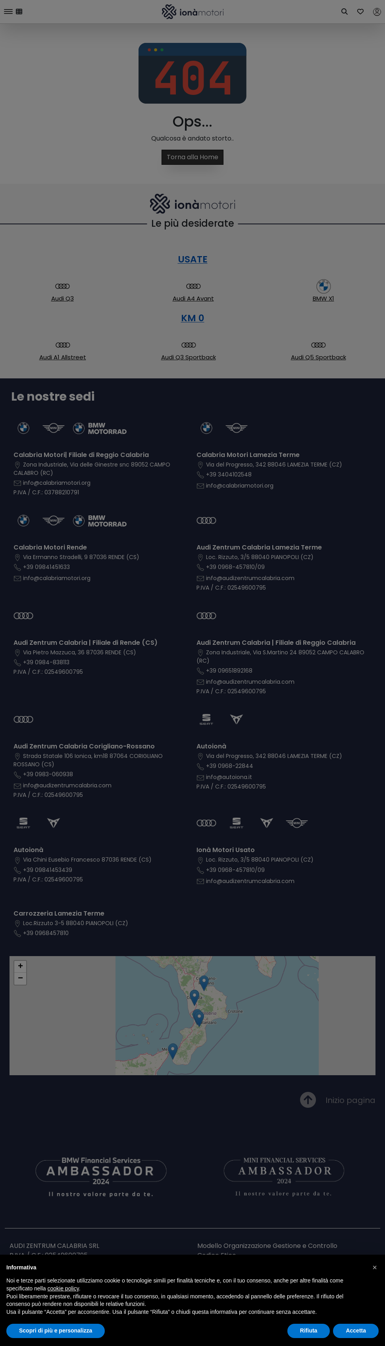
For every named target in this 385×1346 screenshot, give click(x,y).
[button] (374, 1267)
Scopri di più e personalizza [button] (55, 1330)
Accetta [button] (356, 1330)
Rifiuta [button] (309, 1330)
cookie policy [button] (63, 1288)
